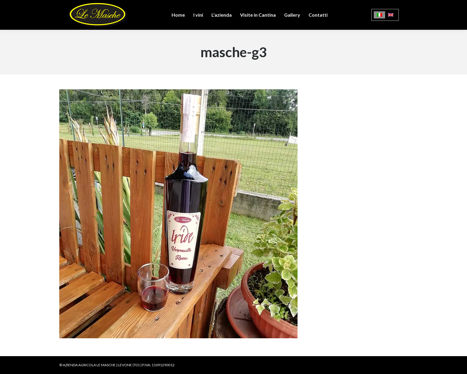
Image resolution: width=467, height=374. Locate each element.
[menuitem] (379, 15)
